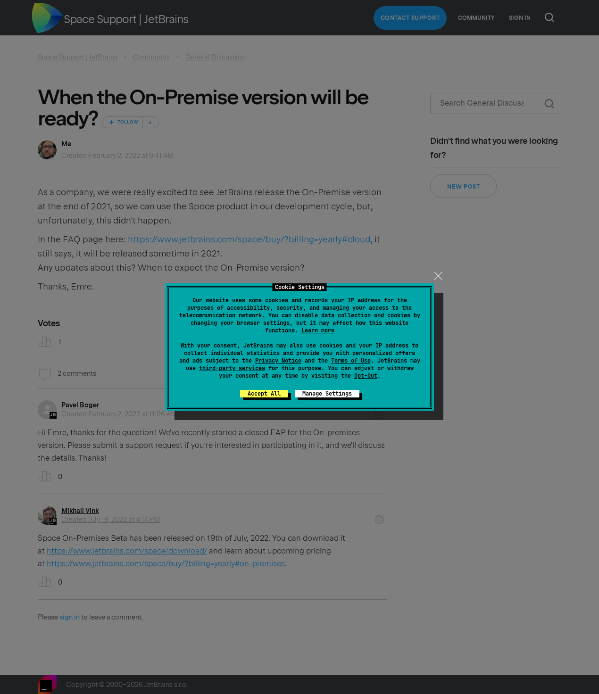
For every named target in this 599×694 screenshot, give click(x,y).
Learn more (317, 330)
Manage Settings (327, 393)
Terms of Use (351, 360)
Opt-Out (365, 376)
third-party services (232, 368)
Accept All (264, 393)
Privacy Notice (278, 360)
